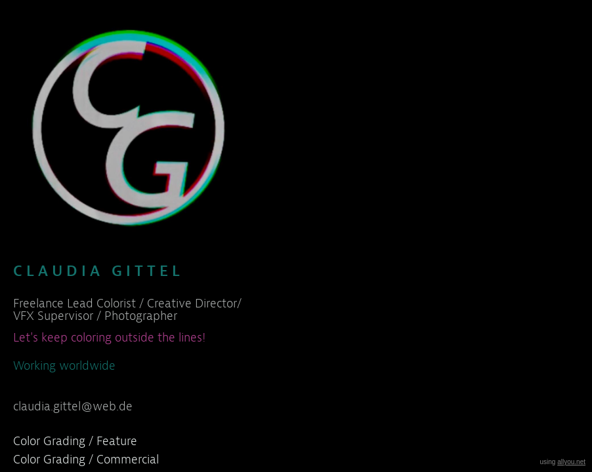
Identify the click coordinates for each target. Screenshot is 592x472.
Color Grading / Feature (75, 441)
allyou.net (571, 461)
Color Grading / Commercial (86, 459)
